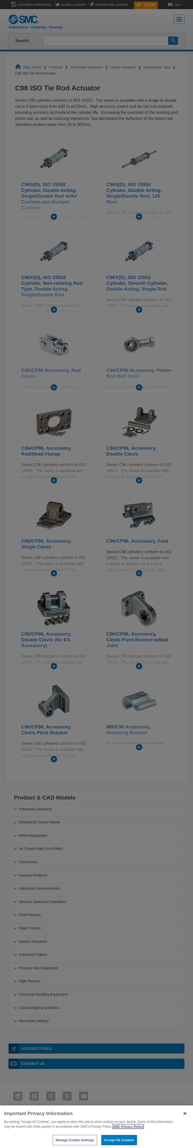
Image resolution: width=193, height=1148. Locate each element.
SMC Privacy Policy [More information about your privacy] (128, 1132)
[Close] (184, 1119)
